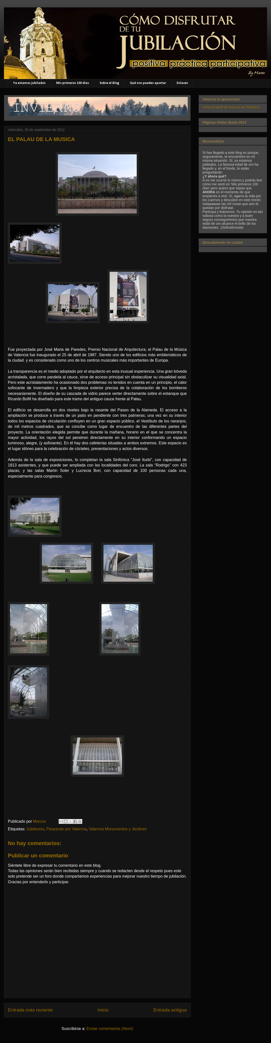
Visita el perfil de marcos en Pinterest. (231, 107)
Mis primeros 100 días (72, 83)
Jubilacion (35, 829)
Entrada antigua (170, 1009)
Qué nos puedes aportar (148, 83)
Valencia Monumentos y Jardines (118, 829)
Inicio (103, 1009)
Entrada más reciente (30, 1009)
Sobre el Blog (109, 83)
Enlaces (182, 83)
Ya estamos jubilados (29, 83)
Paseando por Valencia (66, 829)
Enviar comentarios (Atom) (109, 1029)
